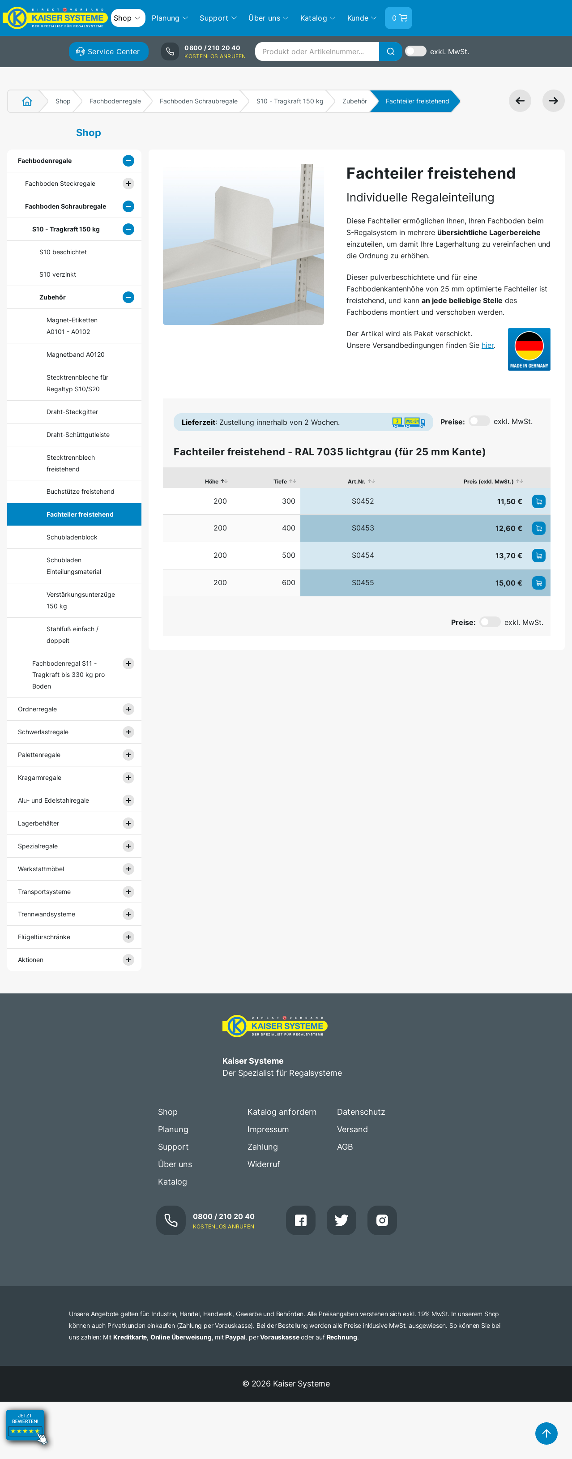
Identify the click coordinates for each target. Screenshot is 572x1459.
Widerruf (264, 1164)
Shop (63, 101)
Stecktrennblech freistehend (71, 463)
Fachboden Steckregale (60, 183)
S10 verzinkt (57, 274)
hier (488, 345)
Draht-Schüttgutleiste (78, 434)
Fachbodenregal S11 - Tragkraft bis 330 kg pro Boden (68, 674)
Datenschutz (361, 1112)
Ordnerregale (37, 709)
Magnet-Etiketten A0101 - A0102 (72, 325)
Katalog (172, 1181)
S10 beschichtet (63, 252)
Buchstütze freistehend (81, 491)
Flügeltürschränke (44, 937)
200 (220, 500)
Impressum (268, 1129)
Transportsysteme (44, 891)
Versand (352, 1129)
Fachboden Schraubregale (199, 101)
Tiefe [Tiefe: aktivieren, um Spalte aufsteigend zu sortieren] (280, 481)
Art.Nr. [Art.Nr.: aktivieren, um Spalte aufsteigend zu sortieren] (357, 481)
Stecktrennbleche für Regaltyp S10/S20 (77, 383)
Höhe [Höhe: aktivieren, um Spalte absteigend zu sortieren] (211, 481)
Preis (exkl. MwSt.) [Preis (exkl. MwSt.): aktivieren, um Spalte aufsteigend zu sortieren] (489, 481)
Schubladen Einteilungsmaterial (74, 565)
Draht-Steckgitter (72, 411)
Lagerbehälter (38, 823)
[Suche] (390, 51)
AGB (345, 1146)
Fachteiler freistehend (80, 514)
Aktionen (30, 959)
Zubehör (354, 101)
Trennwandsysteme (46, 914)
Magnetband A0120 (76, 354)
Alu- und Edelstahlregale (53, 800)
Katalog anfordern (282, 1112)
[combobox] (328, 51)
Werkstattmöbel (41, 869)
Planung (173, 1129)
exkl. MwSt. (449, 51)
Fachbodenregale (115, 101)
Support (173, 1146)
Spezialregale (38, 846)
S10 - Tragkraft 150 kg (290, 101)
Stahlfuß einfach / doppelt (72, 634)
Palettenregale (39, 754)
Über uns (175, 1164)
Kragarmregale (39, 777)
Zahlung (263, 1146)
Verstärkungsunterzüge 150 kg (81, 600)
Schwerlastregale (43, 732)
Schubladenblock (72, 537)
